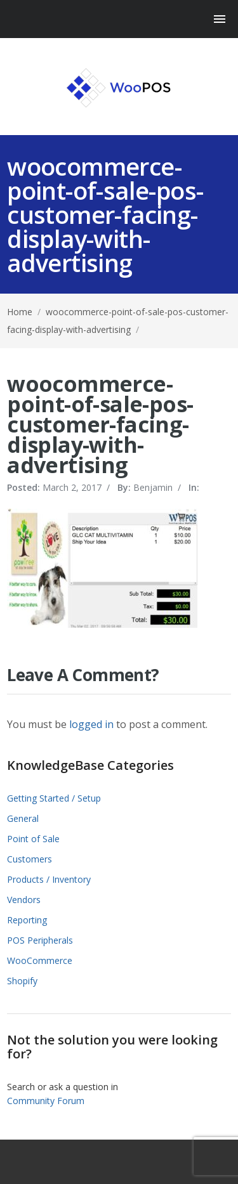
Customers (29, 859)
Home (19, 312)
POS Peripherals (40, 940)
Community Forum (45, 1101)
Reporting (27, 920)
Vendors (24, 900)
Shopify (22, 981)
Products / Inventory (49, 879)
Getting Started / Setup (54, 798)
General (23, 818)
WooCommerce (39, 960)
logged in (91, 724)
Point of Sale (33, 839)
